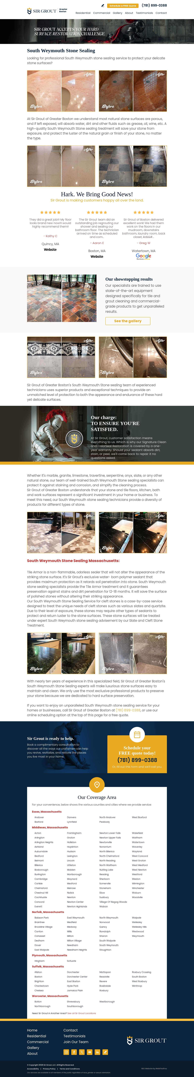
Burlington (40, 874)
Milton (70, 936)
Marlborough (74, 874)
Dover (38, 945)
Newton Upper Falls (110, 837)
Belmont (39, 860)
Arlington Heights (44, 842)
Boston (38, 976)
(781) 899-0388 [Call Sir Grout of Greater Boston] (154, 5)
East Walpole (42, 949)
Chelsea (39, 990)
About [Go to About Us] (129, 13)
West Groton (139, 860)
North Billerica (106, 851)
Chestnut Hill (41, 892)
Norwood (104, 922)
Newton (71, 897)
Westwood (138, 931)
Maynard (72, 878)
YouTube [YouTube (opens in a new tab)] (89, 1052)
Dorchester (73, 972)
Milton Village (74, 940)
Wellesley (137, 922)
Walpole (136, 917)
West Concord (140, 856)
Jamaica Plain (75, 990)
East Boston (73, 981)
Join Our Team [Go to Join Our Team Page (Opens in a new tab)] (75, 1042)
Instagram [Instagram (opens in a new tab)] (66, 1052)
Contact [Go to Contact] (161, 13)
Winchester (138, 888)
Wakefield (137, 833)
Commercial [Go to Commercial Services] (101, 13)
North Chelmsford (109, 856)
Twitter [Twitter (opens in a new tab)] (82, 1052)
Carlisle (39, 883)
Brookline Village (43, 926)
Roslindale (105, 985)
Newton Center (75, 901)
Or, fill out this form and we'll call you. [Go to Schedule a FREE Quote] (137, 767)
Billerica (39, 865)
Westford (137, 874)
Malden (71, 869)
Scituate (71, 960)
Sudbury (104, 897)
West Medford (140, 865)
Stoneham (105, 888)
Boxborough (41, 869)
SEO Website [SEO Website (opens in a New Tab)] (147, 1068)
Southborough (75, 1006)
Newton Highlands (77, 906)
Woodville (137, 897)
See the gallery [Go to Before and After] (128, 321)
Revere (103, 981)
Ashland (39, 846)
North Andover (107, 817)
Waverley (137, 846)
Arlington (39, 837)
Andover (39, 817)
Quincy (103, 926)
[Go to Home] (49, 11)
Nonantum (105, 846)
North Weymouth (108, 917)
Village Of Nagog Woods (113, 901)
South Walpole (107, 940)
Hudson (71, 851)
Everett (38, 906)
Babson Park (42, 917)
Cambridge (41, 878)
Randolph (104, 931)
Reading (104, 874)
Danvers (71, 817)
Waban (103, 906)
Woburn (136, 892)
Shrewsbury (73, 1001)
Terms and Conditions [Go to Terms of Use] (70, 1069)
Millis (69, 931)
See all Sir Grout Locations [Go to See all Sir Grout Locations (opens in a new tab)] (81, 1013)
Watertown (138, 842)
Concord (39, 901)
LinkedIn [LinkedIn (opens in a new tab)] (97, 1052)
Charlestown (42, 985)
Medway (72, 926)
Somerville (105, 883)
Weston (136, 878)
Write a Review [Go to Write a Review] (102, 5)
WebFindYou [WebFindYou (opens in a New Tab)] (161, 1068)
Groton (71, 837)
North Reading (107, 860)
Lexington (72, 856)
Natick (70, 892)
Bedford (39, 856)
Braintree (40, 922)
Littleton (71, 865)
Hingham (40, 960)
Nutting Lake (106, 869)
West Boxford (139, 817)
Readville (104, 976)
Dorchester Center (77, 976)
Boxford (39, 821)
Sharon (103, 936)
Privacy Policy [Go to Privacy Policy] (49, 1069)
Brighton (39, 981)
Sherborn (104, 878)
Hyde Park (72, 985)
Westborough (107, 1001)
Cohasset (40, 936)
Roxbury (103, 990)
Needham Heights (77, 949)
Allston (38, 972)
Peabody (104, 821)
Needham (72, 945)
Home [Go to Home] (32, 1030)
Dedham (39, 940)
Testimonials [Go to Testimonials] (144, 13)
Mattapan (105, 972)
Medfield (72, 922)
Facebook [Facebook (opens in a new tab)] (74, 1052)
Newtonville (105, 842)
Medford (72, 883)
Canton (39, 931)
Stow (102, 892)
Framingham (74, 833)
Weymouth (138, 936)
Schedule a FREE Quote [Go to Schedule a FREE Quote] (123, 5)
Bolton (38, 1001)
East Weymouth (75, 917)
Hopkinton (72, 846)
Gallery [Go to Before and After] (117, 13)
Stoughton (105, 949)
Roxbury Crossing (141, 972)
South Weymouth (108, 945)
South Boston (139, 976)
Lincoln (70, 860)
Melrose (71, 888)
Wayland (137, 851)
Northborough (42, 1006)
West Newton (139, 869)
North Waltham (107, 865)
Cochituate (41, 897)
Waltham (137, 837)
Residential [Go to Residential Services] (83, 13)
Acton (38, 833)
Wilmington (138, 883)
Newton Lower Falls (110, 833)
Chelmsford (41, 888)
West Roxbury (139, 981)
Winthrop (137, 985)
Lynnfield (72, 821)
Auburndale (41, 851)
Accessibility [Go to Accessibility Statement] (33, 1069)
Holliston (71, 842)
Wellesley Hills (139, 926)
